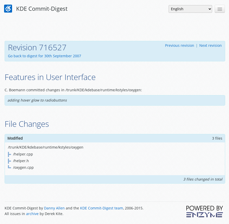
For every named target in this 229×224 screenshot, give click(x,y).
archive (32, 213)
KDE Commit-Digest (36, 9)
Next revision (210, 45)
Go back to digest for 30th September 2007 (44, 55)
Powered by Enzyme (205, 211)
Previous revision (179, 45)
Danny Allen (54, 208)
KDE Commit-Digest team (101, 208)
